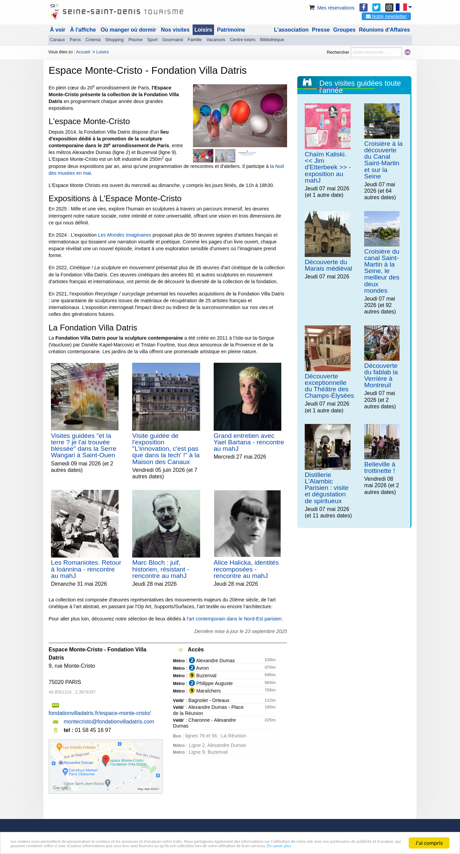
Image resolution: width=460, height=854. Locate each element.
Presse (321, 30)
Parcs (75, 39)
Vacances (216, 39)
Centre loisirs (242, 39)
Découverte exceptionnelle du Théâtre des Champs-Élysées (329, 386)
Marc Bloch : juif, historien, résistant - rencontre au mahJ (160, 569)
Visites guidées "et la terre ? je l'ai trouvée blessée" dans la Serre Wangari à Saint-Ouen (83, 445)
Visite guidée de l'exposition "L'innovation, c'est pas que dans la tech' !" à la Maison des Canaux (165, 448)
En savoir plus (123, 846)
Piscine (135, 39)
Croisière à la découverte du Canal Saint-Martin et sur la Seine (383, 160)
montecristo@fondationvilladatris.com (109, 721)
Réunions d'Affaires (384, 30)
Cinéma (93, 39)
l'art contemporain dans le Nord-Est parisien (234, 618)
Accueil (83, 51)
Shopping (114, 39)
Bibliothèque (272, 39)
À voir (57, 30)
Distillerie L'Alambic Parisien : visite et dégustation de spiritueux (327, 488)
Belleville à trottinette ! (379, 467)
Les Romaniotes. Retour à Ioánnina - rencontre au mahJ (86, 569)
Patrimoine (231, 30)
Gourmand (172, 39)
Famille (194, 39)
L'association (291, 30)
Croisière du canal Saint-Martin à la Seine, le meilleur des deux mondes (381, 271)
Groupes (344, 30)
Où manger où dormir (128, 30)
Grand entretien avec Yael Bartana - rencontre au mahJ (249, 442)
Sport (152, 39)
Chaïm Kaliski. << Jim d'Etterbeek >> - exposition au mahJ (328, 167)
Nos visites (175, 30)
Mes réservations (331, 8)
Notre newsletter (386, 16)
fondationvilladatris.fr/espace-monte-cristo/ (100, 713)
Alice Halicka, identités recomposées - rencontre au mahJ (246, 569)
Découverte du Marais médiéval (328, 265)
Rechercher (338, 52)
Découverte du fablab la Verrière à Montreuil (381, 375)
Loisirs (203, 30)
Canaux (57, 39)
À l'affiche (83, 30)
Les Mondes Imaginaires (124, 235)
